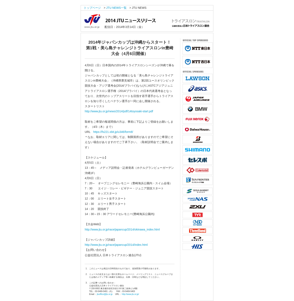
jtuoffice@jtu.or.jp (104, 294)
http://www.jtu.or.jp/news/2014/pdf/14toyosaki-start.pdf (119, 111)
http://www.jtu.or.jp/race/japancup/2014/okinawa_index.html (122, 229)
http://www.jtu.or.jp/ (130, 294)
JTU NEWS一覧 (116, 7)
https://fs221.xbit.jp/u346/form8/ (113, 131)
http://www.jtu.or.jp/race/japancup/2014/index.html (116, 244)
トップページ (92, 7)
